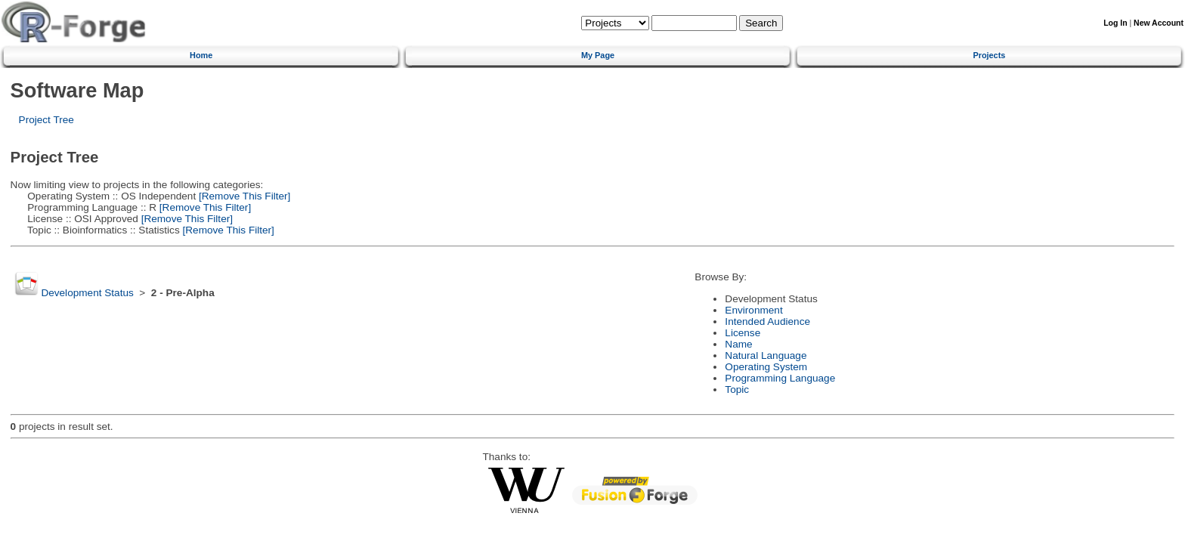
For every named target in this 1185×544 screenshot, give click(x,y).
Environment (753, 310)
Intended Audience (767, 321)
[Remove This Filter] (243, 196)
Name (738, 344)
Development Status (87, 292)
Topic (737, 389)
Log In (1115, 23)
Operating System (766, 366)
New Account (1158, 23)
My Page (597, 55)
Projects (989, 55)
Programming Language (780, 378)
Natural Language (765, 355)
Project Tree (46, 119)
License (742, 332)
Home (201, 55)
